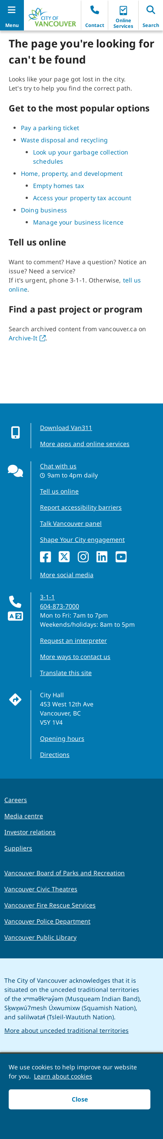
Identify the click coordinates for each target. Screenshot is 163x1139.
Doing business (44, 210)
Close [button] (80, 1099)
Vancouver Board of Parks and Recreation (64, 873)
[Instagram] (85, 557)
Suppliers (18, 848)
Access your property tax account (82, 198)
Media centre (23, 816)
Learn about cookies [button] (63, 1076)
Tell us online (59, 491)
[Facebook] (47, 557)
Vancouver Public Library (40, 937)
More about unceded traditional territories (66, 1030)
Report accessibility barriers (81, 507)
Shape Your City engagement (82, 539)
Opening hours (62, 738)
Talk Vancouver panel (71, 523)
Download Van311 (66, 427)
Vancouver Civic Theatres (40, 889)
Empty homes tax (58, 185)
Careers (15, 800)
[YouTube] (123, 557)
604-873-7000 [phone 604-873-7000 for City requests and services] (59, 606)
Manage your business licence (78, 222)
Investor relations (30, 832)
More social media (66, 575)
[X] (66, 557)
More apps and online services (85, 444)
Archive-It (27, 338)
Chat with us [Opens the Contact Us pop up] (58, 466)
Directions (55, 754)
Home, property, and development (72, 173)
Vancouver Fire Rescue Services (50, 905)
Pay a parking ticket (50, 128)
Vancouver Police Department (47, 921)
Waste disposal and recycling (64, 140)
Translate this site (66, 673)
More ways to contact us (75, 656)
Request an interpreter (73, 640)
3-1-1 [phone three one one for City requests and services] (47, 597)
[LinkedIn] (104, 557)
